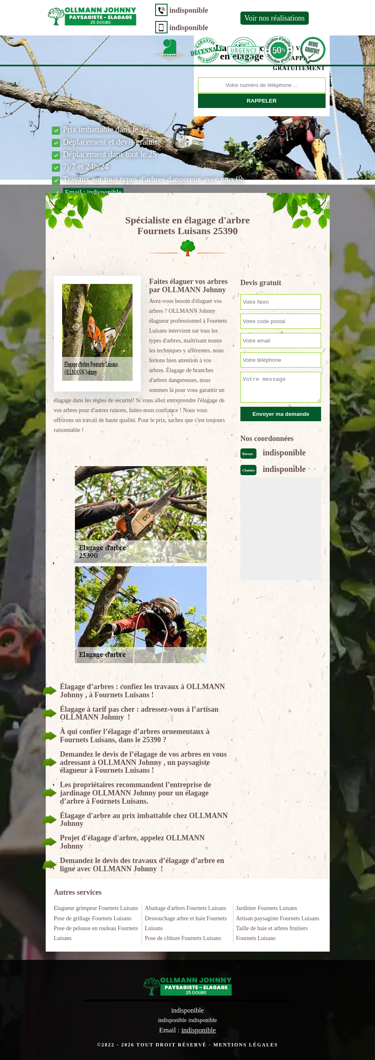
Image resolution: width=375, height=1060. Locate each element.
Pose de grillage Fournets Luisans (93, 918)
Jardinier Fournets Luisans (266, 908)
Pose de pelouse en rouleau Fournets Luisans (96, 933)
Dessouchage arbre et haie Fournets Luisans (186, 923)
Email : (93, 192)
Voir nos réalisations (275, 18)
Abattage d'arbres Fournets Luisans (185, 908)
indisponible (189, 10)
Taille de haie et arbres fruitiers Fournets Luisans (271, 933)
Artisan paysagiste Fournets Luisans (277, 918)
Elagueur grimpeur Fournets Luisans (96, 908)
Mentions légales (245, 1045)
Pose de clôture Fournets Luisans (183, 938)
